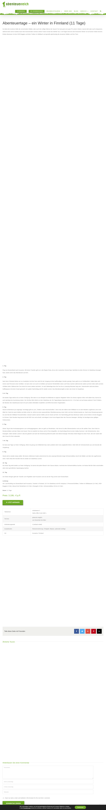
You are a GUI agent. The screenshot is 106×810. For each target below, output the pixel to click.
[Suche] (100, 11)
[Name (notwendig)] (48, 781)
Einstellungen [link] (27, 808)
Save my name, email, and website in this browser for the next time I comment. (27, 798)
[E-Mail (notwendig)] (48, 787)
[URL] (48, 792)
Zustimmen (80, 807)
